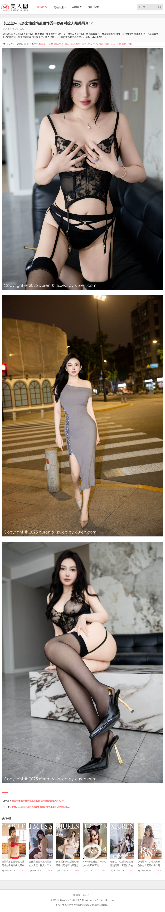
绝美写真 (58, 44)
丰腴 (118, 44)
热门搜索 (93, 7)
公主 (112, 44)
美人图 (6, 28)
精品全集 (58, 7)
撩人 (67, 44)
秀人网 (15, 28)
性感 (101, 44)
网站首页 (42, 7)
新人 (89, 44)
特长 (130, 44)
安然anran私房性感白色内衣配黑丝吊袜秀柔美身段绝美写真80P (41, 807)
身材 (51, 44)
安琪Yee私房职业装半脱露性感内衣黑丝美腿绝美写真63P (38, 801)
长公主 (42, 44)
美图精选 (77, 7)
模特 (84, 44)
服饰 (78, 44)
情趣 (107, 44)
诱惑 (95, 44)
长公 (72, 44)
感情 (124, 44)
